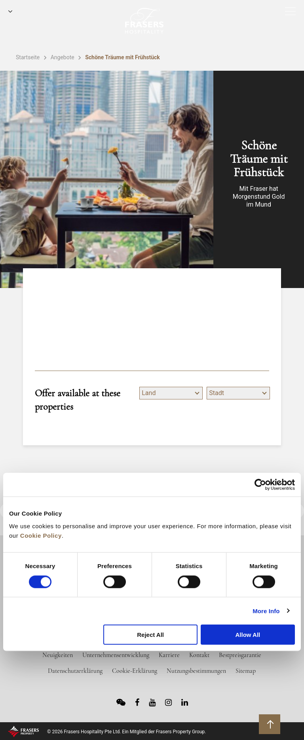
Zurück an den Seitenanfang (270, 723)
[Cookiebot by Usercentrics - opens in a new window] (260, 485)
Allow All (247, 634)
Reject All (150, 634)
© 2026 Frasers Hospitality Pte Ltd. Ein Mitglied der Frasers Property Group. (126, 731)
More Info (266, 610)
